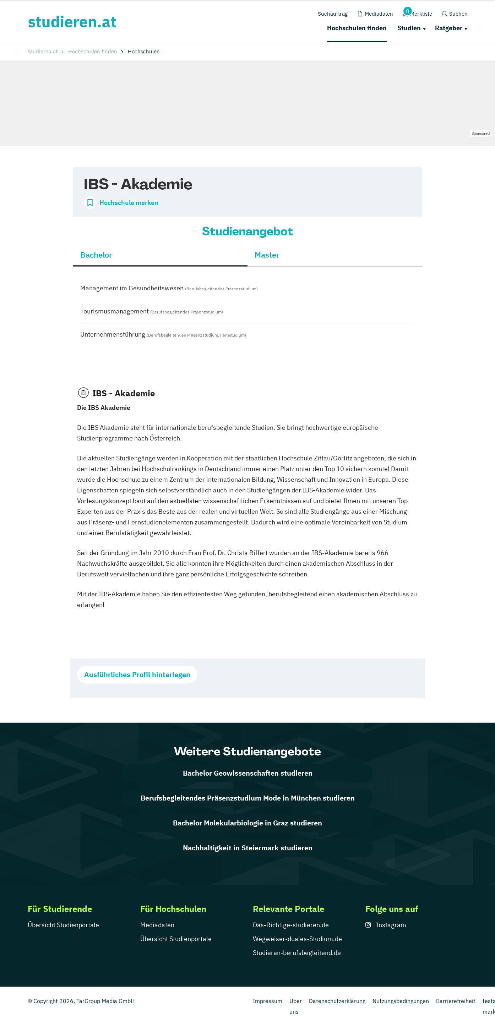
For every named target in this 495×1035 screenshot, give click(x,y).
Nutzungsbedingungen (400, 1000)
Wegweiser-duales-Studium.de (297, 939)
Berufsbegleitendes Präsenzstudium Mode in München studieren (248, 798)
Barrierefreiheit (455, 1000)
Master (267, 254)
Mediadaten (157, 925)
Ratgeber (448, 28)
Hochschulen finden (357, 28)
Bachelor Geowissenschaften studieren (247, 773)
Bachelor (96, 254)
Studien (409, 28)
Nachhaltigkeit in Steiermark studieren (247, 847)
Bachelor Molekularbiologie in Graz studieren (247, 823)
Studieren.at (43, 51)
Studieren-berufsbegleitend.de (297, 953)
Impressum (267, 1000)
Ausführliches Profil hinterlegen (137, 674)
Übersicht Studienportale (63, 925)
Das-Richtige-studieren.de (291, 925)
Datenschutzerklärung (337, 1000)
